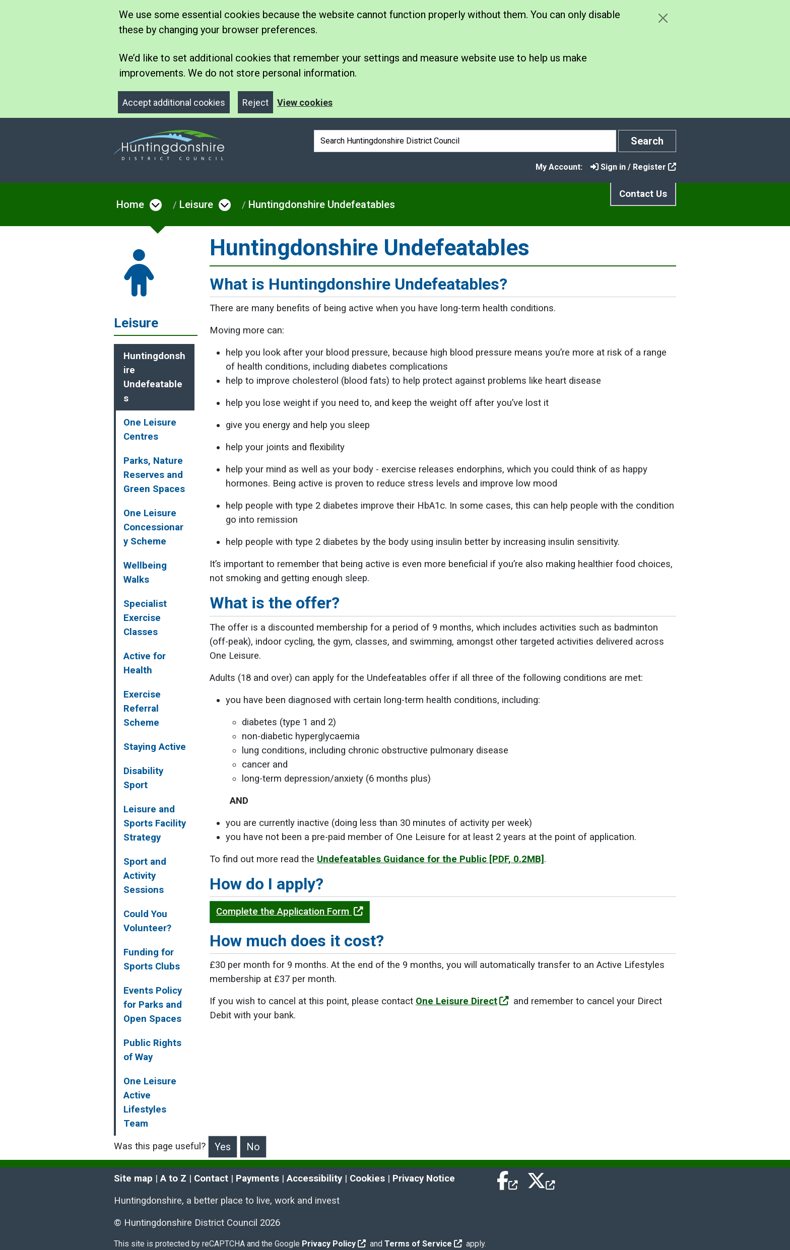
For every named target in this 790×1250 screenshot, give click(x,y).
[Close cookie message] (662, 18)
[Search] (465, 141)
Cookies (367, 1178)
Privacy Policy (334, 1243)
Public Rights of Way (152, 1050)
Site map (133, 1178)
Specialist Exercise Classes (145, 618)
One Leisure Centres (149, 429)
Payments (257, 1178)
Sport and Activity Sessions (144, 875)
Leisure (196, 204)
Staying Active (154, 746)
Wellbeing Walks (145, 572)
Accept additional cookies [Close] (173, 102)
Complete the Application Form (289, 911)
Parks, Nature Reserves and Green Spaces (154, 475)
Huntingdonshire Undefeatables (321, 204)
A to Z (173, 1178)
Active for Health (144, 663)
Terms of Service (423, 1243)
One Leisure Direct (462, 1001)
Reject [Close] (255, 102)
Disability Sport (143, 778)
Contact (211, 1178)
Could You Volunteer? (147, 921)
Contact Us (643, 193)
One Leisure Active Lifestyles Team (149, 1102)
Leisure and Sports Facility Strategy (154, 823)
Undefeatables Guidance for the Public (430, 859)
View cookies (305, 102)
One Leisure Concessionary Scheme (153, 527)
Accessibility (314, 1178)
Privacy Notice (423, 1178)
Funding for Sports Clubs (151, 959)
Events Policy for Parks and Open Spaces (152, 1004)
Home (130, 204)
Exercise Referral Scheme (142, 708)
